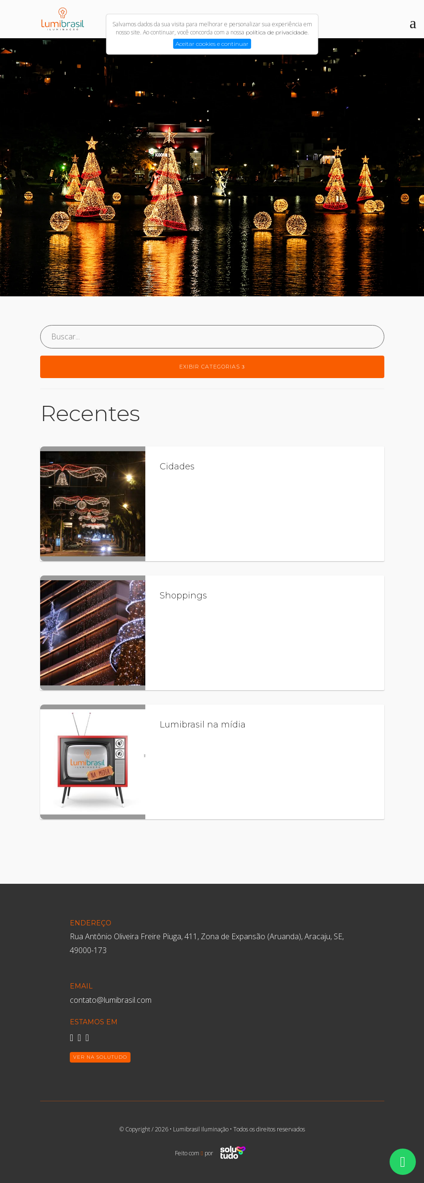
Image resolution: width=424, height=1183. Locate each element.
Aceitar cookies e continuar (212, 43)
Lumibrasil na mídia (203, 724)
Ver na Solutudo (100, 1057)
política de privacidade (276, 32)
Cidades (177, 466)
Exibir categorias (212, 366)
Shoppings (183, 595)
